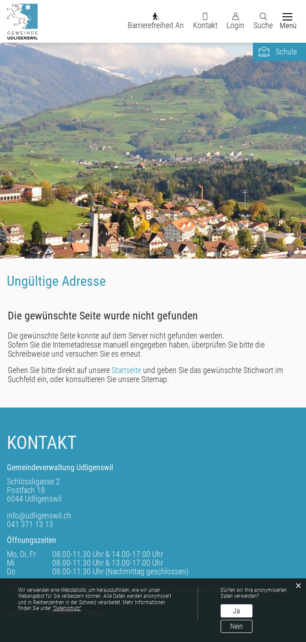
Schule (286, 51)
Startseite (126, 370)
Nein (236, 626)
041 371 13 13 (30, 524)
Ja (236, 611)
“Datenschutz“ (67, 608)
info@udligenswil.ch (39, 515)
